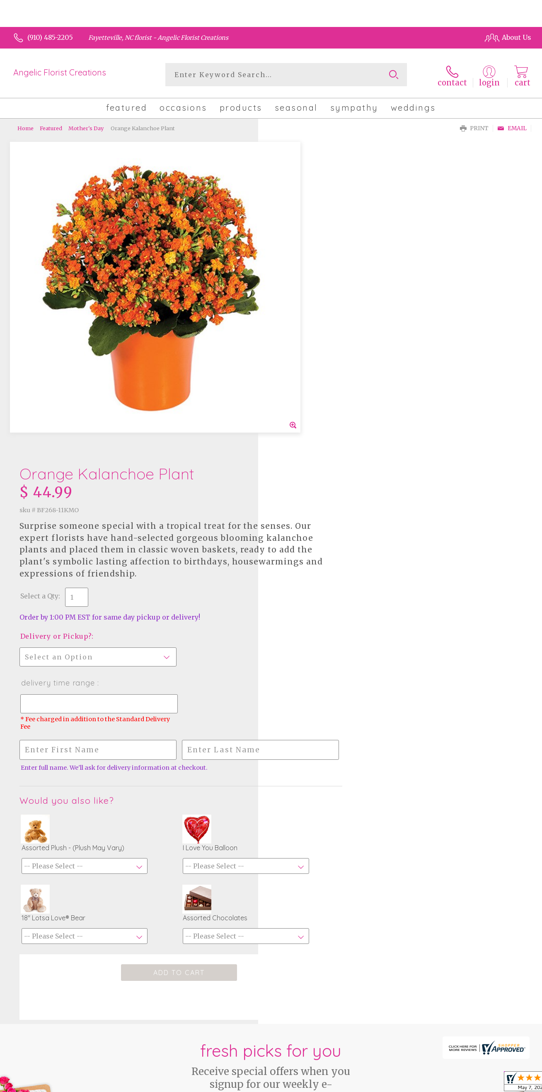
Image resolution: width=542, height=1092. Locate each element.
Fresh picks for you (271, 828)
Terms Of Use (339, 1083)
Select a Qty (291, 282)
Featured (51, 126)
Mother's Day (86, 126)
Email (512, 126)
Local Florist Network (453, 1083)
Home (25, 126)
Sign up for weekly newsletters (271, 881)
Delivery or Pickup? (307, 323)
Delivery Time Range (310, 369)
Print (474, 126)
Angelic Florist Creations (59, 72)
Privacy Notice (390, 1083)
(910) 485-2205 (50, 37)
